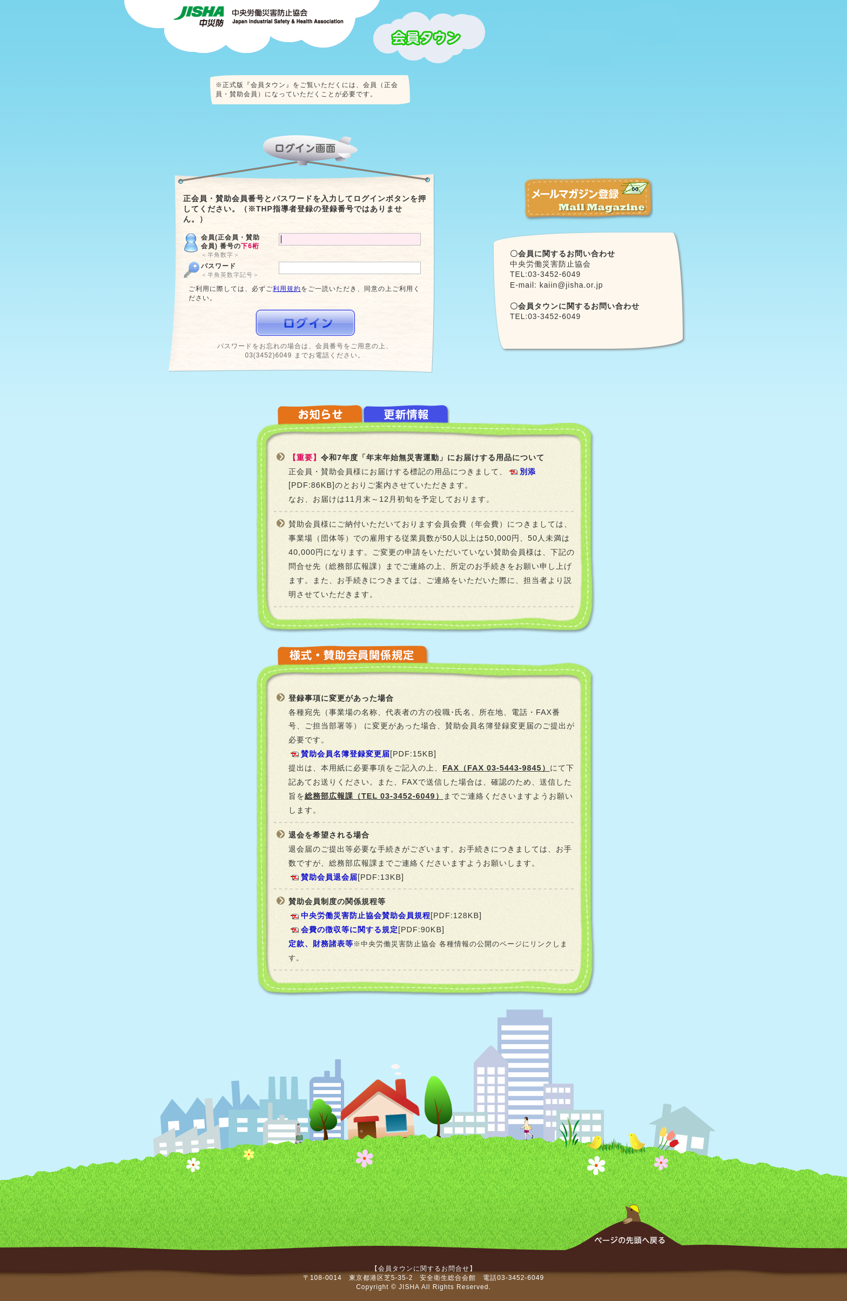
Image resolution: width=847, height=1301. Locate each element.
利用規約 (287, 289)
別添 (528, 471)
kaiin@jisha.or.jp (571, 285)
